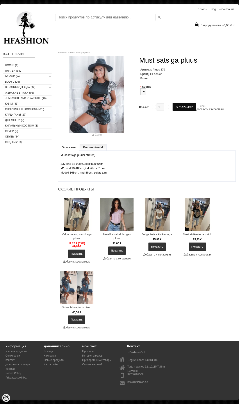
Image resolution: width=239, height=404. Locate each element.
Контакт (10, 368)
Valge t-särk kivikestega (157, 234)
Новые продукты (54, 360)
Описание (69, 147)
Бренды (48, 351)
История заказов (92, 355)
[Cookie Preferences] (6, 398)
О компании (12, 355)
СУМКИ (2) (11, 131)
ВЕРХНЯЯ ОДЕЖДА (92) (20, 87)
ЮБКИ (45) (11, 103)
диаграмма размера (17, 364)
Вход (213, 9)
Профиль (88, 351)
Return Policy (13, 373)
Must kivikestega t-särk (197, 234)
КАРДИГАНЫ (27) (15, 114)
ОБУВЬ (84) (12, 136)
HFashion (156, 74)
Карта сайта (51, 364)
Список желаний (92, 364)
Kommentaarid (93, 147)
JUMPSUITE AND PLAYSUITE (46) (25, 98)
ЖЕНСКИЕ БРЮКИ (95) (19, 92)
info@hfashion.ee (137, 382)
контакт (10, 360)
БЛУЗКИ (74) (13, 76)
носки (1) (11, 65)
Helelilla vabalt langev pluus (117, 236)
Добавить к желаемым (210, 109)
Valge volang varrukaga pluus (77, 236)
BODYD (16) (12, 81)
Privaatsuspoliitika (16, 377)
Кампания (50, 355)
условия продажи (16, 351)
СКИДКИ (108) (13, 142)
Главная (62, 52)
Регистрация (226, 9)
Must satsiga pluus (80, 52)
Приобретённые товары (96, 360)
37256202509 (135, 374)
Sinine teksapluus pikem (76, 307)
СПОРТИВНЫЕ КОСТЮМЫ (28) (24, 109)
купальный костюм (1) (21, 125)
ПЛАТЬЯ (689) (13, 70)
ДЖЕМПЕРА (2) (14, 120)
